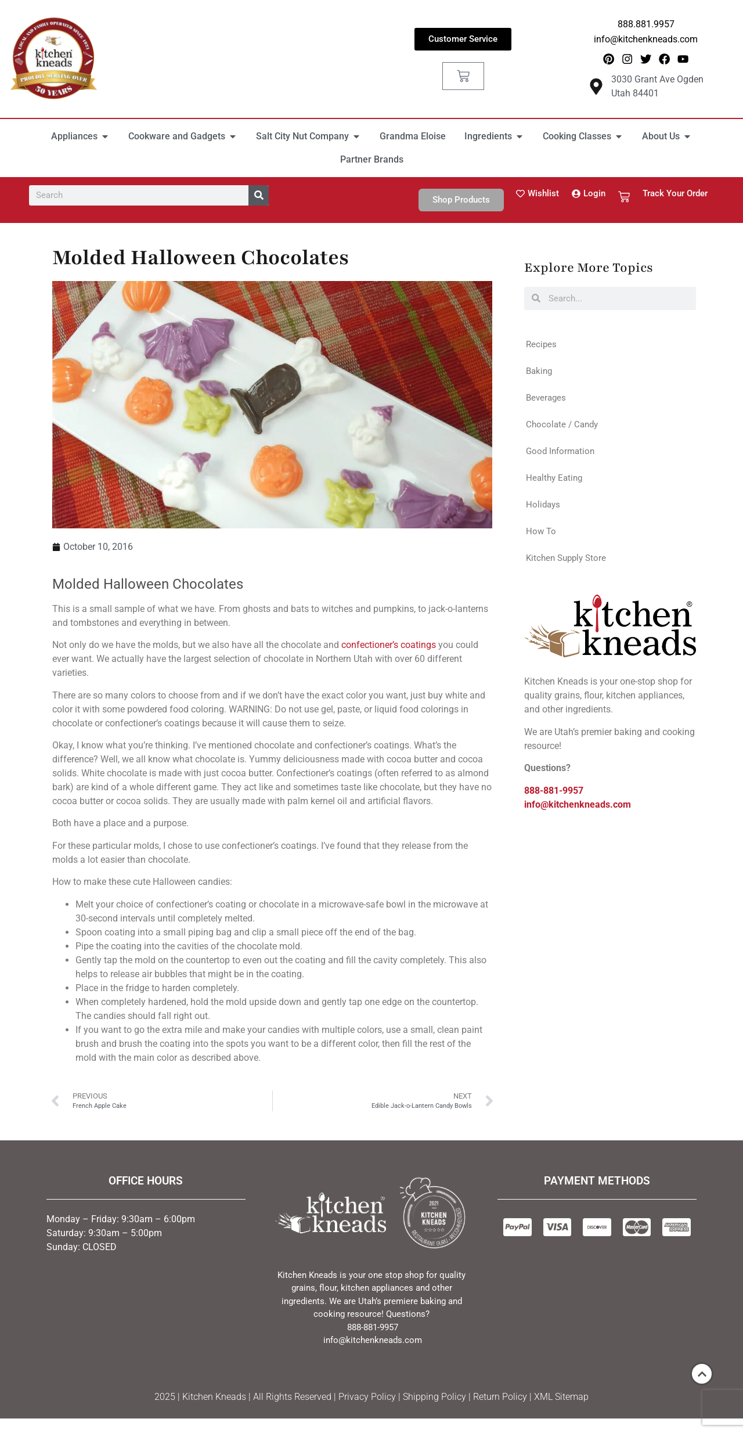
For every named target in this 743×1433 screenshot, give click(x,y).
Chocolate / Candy (562, 427)
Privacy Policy (367, 1399)
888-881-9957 (553, 793)
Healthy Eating (554, 481)
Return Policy (500, 1399)
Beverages (546, 400)
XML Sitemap (561, 1399)
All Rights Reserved (292, 1399)
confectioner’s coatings (388, 648)
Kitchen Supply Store (566, 561)
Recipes (541, 347)
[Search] (258, 198)
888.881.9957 (646, 24)
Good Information (560, 454)
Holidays (543, 507)
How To (541, 534)
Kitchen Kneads (214, 1399)
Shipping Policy (434, 1399)
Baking (539, 374)
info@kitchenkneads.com (646, 39)
